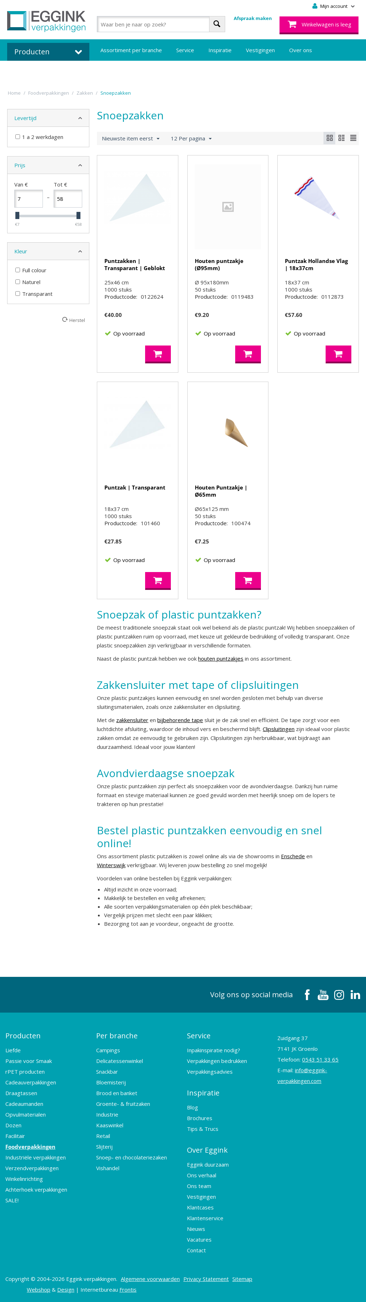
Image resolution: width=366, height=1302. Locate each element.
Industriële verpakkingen (35, 1157)
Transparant (34, 293)
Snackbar (107, 1071)
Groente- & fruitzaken (123, 1103)
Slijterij (104, 1146)
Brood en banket (116, 1093)
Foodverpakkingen (30, 1146)
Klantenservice (205, 1218)
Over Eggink (207, 1150)
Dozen (13, 1125)
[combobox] (161, 24)
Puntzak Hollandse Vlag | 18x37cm (316, 264)
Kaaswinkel (109, 1125)
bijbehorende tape (180, 720)
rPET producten (25, 1071)
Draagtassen (21, 1093)
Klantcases (200, 1207)
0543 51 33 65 (320, 1059)
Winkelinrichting (24, 1178)
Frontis (128, 1289)
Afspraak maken (253, 18)
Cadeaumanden (24, 1103)
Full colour (30, 270)
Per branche (117, 1035)
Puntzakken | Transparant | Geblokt (134, 264)
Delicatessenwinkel (119, 1060)
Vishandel (107, 1168)
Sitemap (242, 1278)
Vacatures (199, 1239)
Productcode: (120, 296)
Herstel (77, 320)
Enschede (293, 856)
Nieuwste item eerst (130, 139)
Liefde (13, 1050)
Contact (196, 1250)
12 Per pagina (191, 139)
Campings (108, 1050)
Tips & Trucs (202, 1128)
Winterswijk (111, 865)
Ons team (199, 1185)
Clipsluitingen (279, 728)
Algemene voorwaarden (150, 1278)
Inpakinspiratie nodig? (213, 1050)
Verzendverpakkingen (32, 1168)
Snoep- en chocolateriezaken (131, 1157)
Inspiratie (220, 50)
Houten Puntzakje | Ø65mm (221, 491)
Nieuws (196, 1228)
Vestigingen (260, 50)
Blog (192, 1107)
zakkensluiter (132, 720)
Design (65, 1289)
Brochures (199, 1118)
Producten (23, 1035)
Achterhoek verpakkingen (36, 1189)
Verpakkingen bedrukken (217, 1060)
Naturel (27, 281)
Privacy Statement (206, 1278)
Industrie (107, 1114)
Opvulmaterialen (25, 1114)
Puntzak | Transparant (134, 487)
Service (185, 50)
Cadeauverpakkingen (30, 1082)
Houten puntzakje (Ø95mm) (219, 264)
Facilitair (15, 1135)
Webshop (38, 1289)
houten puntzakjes (220, 658)
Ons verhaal (201, 1175)
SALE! (12, 1200)
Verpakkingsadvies (210, 1071)
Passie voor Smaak (28, 1060)
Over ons (300, 50)
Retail (103, 1135)
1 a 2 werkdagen (39, 136)
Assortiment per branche (131, 50)
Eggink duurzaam (208, 1164)
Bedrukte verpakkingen (128, 71)
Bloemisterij (111, 1082)
